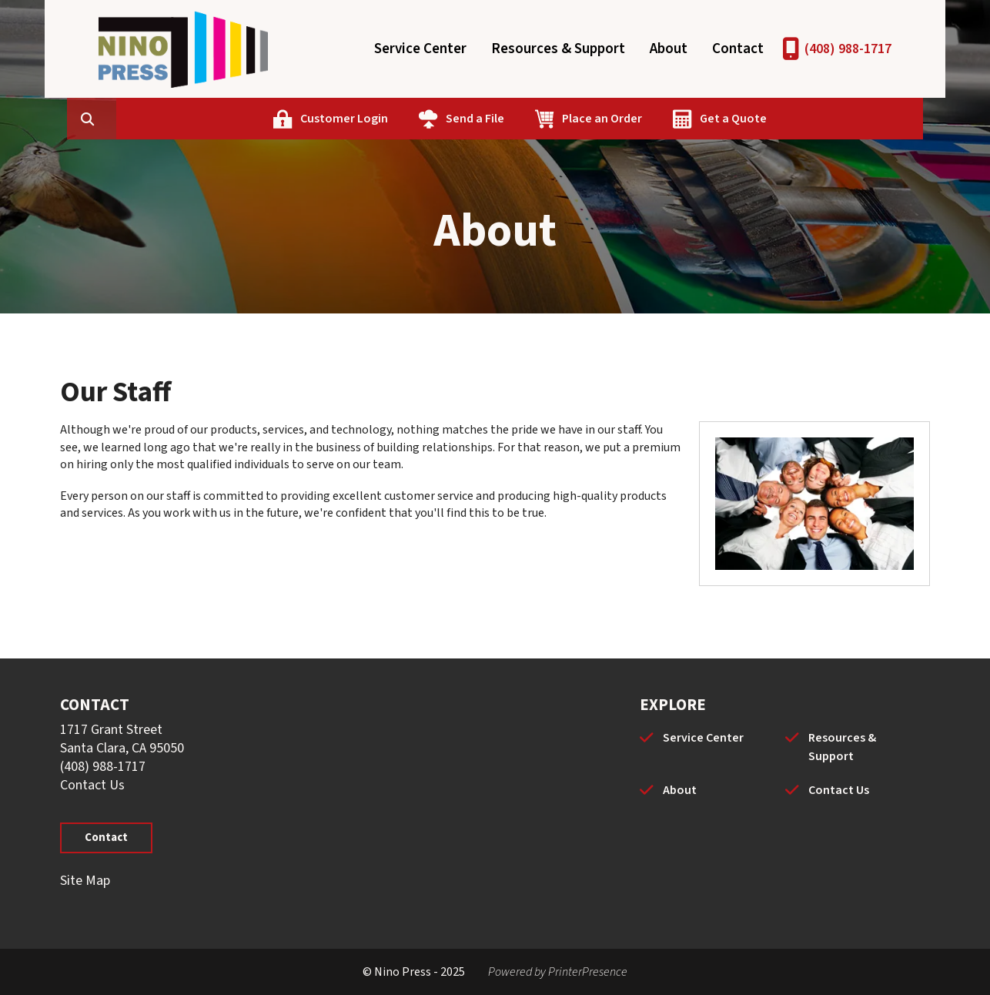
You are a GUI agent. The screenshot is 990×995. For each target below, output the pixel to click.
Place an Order (675, 118)
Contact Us (92, 785)
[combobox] (186, 118)
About (668, 49)
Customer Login (417, 118)
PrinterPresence (587, 971)
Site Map (85, 880)
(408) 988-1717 (847, 49)
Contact (738, 49)
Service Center (420, 49)
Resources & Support (558, 49)
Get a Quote (806, 118)
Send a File (548, 118)
